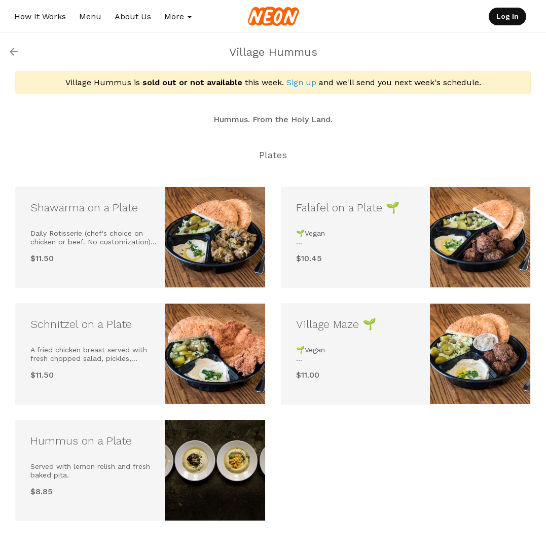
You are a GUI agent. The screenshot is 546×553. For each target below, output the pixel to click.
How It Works (40, 16)
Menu (90, 16)
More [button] (178, 16)
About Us (133, 16)
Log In (507, 16)
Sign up (301, 82)
